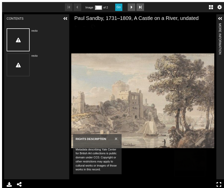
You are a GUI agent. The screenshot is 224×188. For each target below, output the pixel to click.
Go (119, 7)
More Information (220, 25)
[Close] (116, 138)
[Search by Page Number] (98, 7)
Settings (219, 7)
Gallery (211, 7)
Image (89, 7)
